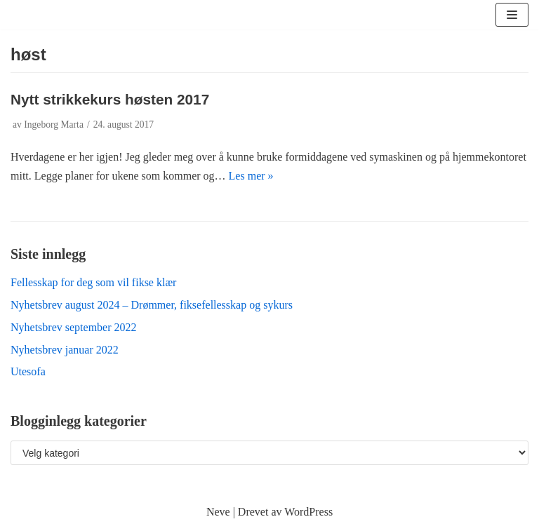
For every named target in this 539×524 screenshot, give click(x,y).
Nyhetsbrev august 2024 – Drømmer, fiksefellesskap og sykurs (152, 305)
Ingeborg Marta (54, 124)
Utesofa (28, 371)
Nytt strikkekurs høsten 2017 (110, 99)
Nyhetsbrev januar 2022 (65, 350)
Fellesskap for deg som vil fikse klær (93, 282)
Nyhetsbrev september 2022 (74, 327)
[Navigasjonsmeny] (511, 15)
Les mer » (251, 176)
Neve (218, 512)
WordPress (308, 512)
